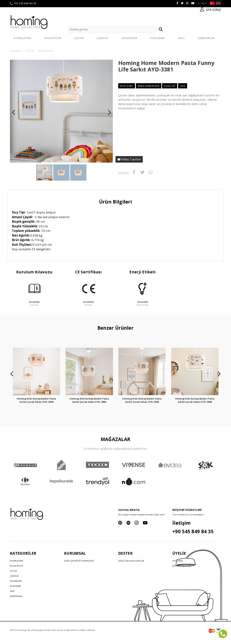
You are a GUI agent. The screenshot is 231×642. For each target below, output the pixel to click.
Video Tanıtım (132, 159)
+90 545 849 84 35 (23, 3)
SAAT (181, 38)
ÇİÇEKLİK (102, 38)
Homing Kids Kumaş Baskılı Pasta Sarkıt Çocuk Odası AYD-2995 (142, 400)
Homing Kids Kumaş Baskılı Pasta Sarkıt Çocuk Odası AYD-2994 (89, 400)
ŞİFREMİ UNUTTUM (181, 565)
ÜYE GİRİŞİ (177, 560)
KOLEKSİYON (52, 38)
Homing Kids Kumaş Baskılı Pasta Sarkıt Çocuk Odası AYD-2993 (36, 400)
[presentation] (13, 111)
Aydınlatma (46, 50)
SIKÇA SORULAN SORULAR (131, 560)
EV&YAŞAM (157, 38)
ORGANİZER (129, 38)
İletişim (181, 523)
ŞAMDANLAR (206, 38)
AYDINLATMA (22, 38)
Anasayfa (15, 50)
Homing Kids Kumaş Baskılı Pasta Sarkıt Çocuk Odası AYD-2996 (194, 400)
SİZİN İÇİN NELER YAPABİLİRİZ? (79, 560)
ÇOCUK (79, 38)
